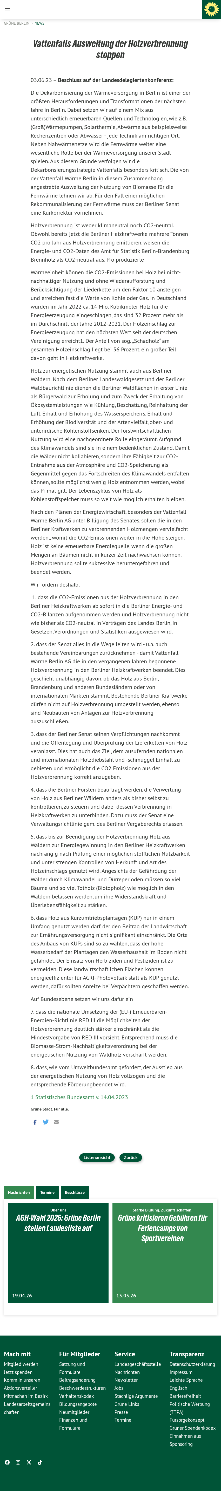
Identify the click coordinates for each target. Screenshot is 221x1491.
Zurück (131, 1157)
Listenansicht (97, 1157)
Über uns (58, 1210)
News (39, 23)
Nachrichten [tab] (19, 1192)
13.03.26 (126, 1295)
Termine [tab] (47, 1192)
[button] (34, 1121)
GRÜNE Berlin (17, 23)
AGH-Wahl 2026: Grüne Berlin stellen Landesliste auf (58, 1223)
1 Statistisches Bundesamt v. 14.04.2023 (79, 1097)
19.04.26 (22, 1295)
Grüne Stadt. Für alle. (50, 1109)
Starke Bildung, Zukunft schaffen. (162, 1210)
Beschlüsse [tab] (75, 1192)
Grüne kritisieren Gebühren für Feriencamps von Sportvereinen (162, 1228)
